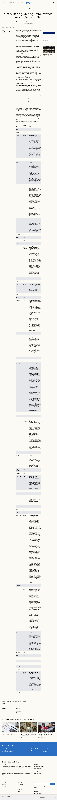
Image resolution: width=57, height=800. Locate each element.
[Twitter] (39, 793)
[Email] (49, 40)
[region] (28, 797)
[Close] (55, 797)
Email (34, 782)
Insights (3, 780)
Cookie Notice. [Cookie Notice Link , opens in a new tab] (20, 798)
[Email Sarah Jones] (16, 712)
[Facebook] (34, 793)
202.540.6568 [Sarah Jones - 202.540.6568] (18, 711)
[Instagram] (36, 793)
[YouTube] (40, 793)
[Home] (11, 762)
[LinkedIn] (37, 793)
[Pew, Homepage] (28, 3)
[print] (9, 32)
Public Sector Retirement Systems (22, 719)
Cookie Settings (42, 797)
